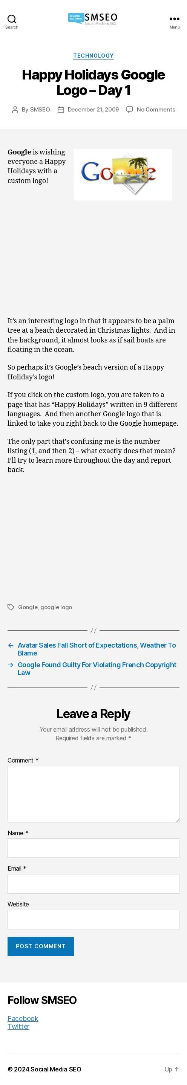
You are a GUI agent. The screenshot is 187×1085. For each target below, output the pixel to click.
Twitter (18, 1026)
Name (18, 833)
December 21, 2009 (93, 109)
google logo (56, 607)
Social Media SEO (56, 1069)
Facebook (23, 1018)
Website (18, 904)
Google (27, 607)
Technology (93, 55)
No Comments (156, 109)
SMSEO (40, 109)
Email (17, 868)
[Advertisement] (93, 260)
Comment (23, 760)
